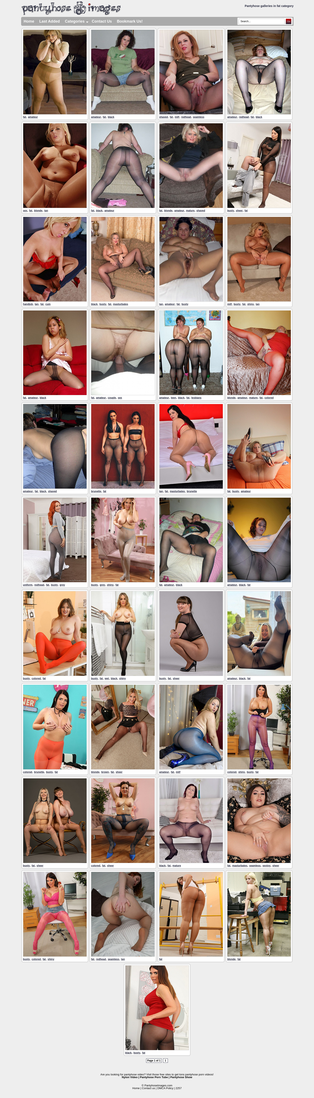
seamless (198, 117)
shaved (163, 117)
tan (46, 210)
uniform (28, 584)
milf (177, 117)
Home (29, 21)
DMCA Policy (165, 1088)
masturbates (120, 304)
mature (190, 210)
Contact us (148, 1088)
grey (62, 584)
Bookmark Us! (130, 21)
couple (112, 397)
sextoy (266, 865)
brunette (96, 491)
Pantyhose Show (181, 1077)
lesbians (196, 397)
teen (173, 397)
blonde (38, 210)
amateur (33, 117)
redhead (186, 117)
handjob (28, 304)
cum (48, 304)
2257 (178, 1088)
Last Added (49, 21)
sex (25, 210)
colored (268, 397)
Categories (77, 21)
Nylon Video (130, 1077)
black (111, 117)
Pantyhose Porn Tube (154, 1077)
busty (230, 210)
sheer (239, 210)
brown (105, 772)
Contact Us (102, 21)
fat (24, 117)
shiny (250, 304)
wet (107, 678)
